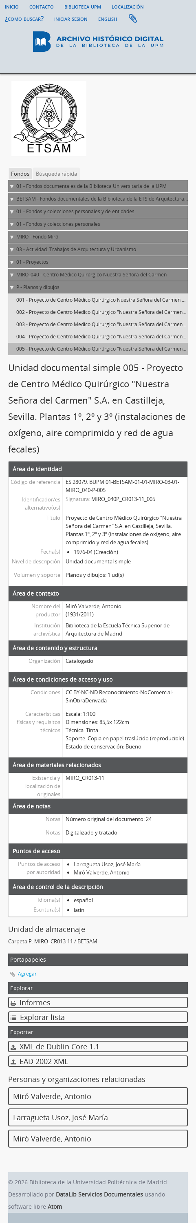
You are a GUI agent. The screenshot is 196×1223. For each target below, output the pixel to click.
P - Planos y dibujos (37, 287)
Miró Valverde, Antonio (93, 606)
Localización (128, 6)
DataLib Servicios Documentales (99, 1194)
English (107, 18)
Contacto (41, 6)
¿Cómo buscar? (24, 18)
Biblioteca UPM (82, 6)
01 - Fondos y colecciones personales (58, 224)
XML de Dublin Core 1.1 (55, 1046)
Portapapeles (133, 19)
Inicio (12, 6)
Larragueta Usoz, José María (107, 864)
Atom (55, 1206)
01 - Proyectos (32, 261)
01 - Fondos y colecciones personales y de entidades (75, 211)
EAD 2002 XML (39, 1061)
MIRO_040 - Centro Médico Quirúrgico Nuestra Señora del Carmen (91, 274)
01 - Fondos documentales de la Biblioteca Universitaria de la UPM (91, 186)
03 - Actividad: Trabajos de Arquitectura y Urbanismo (76, 249)
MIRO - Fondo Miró (37, 236)
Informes (31, 1002)
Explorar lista (38, 1017)
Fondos (20, 173)
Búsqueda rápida (56, 173)
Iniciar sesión (71, 18)
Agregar (27, 973)
